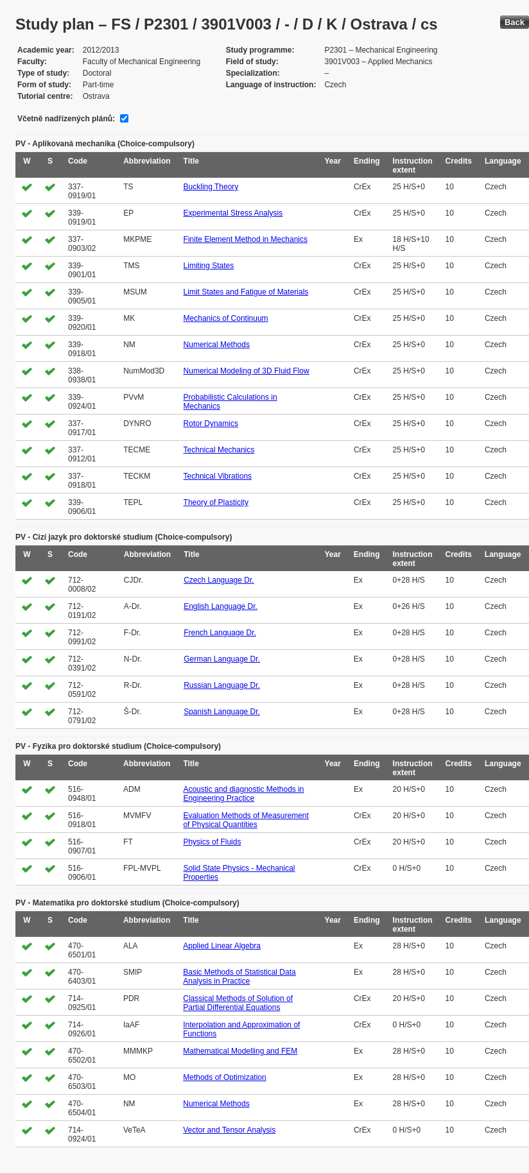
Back (515, 22)
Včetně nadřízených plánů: (66, 118)
